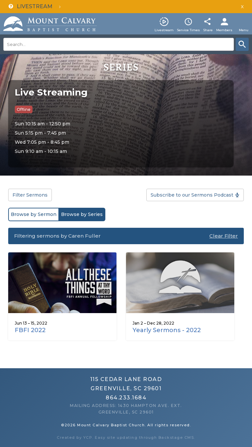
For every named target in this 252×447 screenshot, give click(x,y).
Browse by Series (82, 214)
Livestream (164, 30)
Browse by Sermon (33, 214)
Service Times (188, 30)
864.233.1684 (126, 397)
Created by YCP (74, 437)
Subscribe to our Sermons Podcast (192, 195)
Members (224, 30)
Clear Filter (223, 236)
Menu (243, 30)
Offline (24, 109)
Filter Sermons (30, 195)
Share (208, 30)
